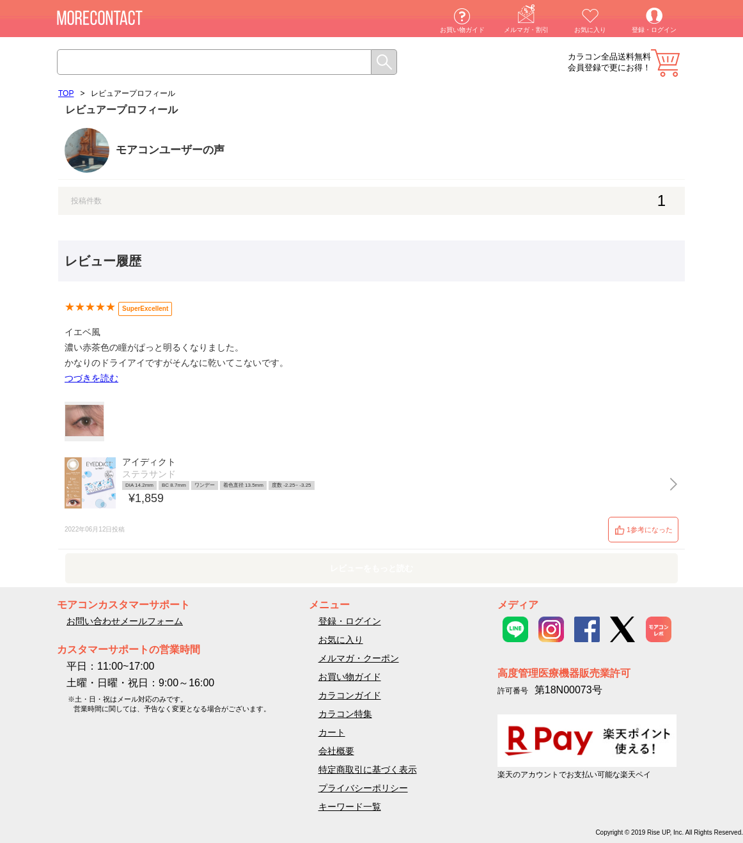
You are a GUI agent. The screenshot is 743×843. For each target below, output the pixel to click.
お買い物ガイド (462, 29)
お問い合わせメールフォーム (124, 621)
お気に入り (590, 29)
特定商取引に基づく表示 (367, 769)
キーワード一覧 (349, 806)
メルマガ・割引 (526, 29)
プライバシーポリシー (363, 788)
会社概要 (336, 751)
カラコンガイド (349, 695)
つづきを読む (91, 378)
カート (665, 63)
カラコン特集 (345, 714)
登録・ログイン (654, 29)
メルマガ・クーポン (358, 658)
